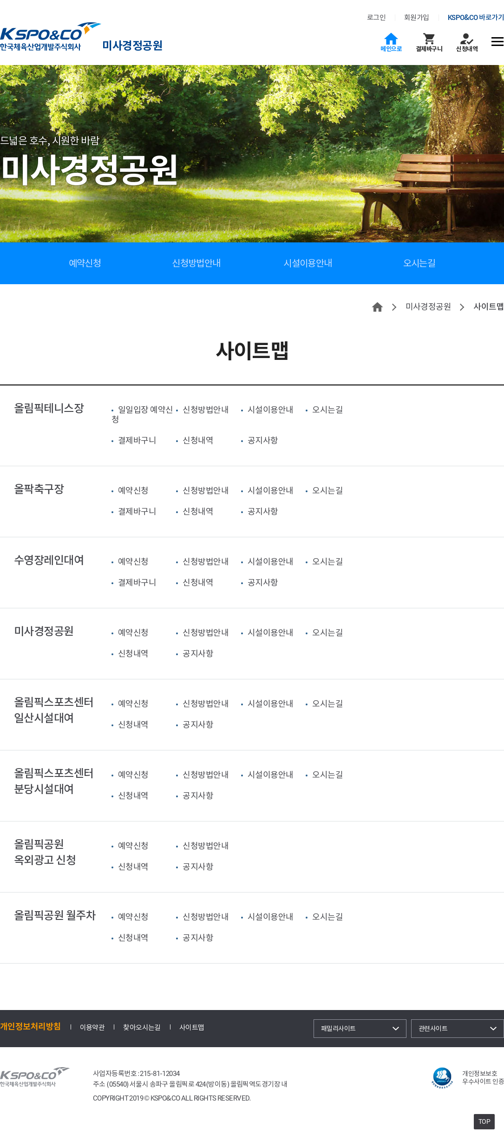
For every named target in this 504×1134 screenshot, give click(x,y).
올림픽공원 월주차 (55, 915)
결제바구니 (429, 49)
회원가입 (416, 17)
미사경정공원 (132, 46)
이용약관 (92, 1027)
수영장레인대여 (49, 560)
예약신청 (85, 263)
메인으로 (391, 49)
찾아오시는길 (142, 1027)
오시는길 (419, 263)
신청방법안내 (196, 263)
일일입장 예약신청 (142, 414)
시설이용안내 (307, 263)
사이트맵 (191, 1027)
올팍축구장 (39, 489)
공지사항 (263, 440)
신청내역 (467, 49)
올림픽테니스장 (49, 408)
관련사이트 (433, 1028)
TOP (484, 1121)
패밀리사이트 (338, 1028)
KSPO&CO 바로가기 (476, 17)
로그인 (376, 17)
